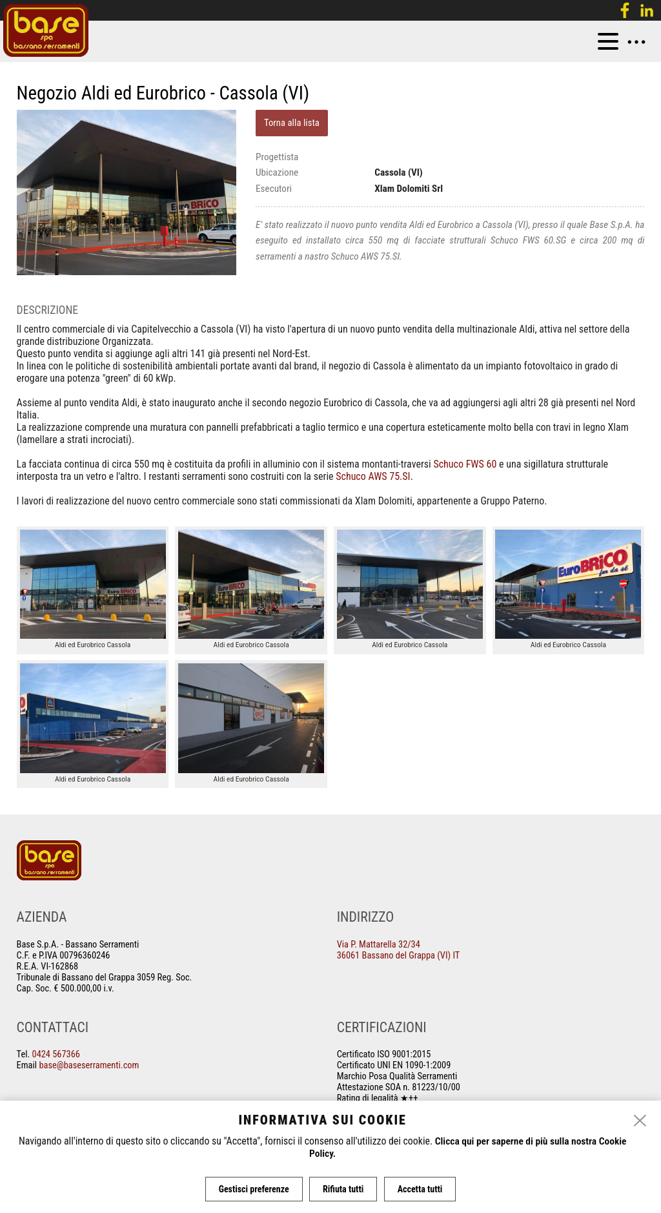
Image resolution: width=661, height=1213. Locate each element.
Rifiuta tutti (343, 1189)
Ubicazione (277, 172)
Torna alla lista (292, 123)
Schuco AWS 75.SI (373, 476)
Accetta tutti (420, 1189)
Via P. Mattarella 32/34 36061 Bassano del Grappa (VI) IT (398, 950)
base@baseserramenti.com (89, 1065)
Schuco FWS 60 (464, 464)
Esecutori (274, 188)
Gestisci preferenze (253, 1189)
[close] (640, 1122)
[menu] (608, 41)
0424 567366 (56, 1054)
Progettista (277, 157)
